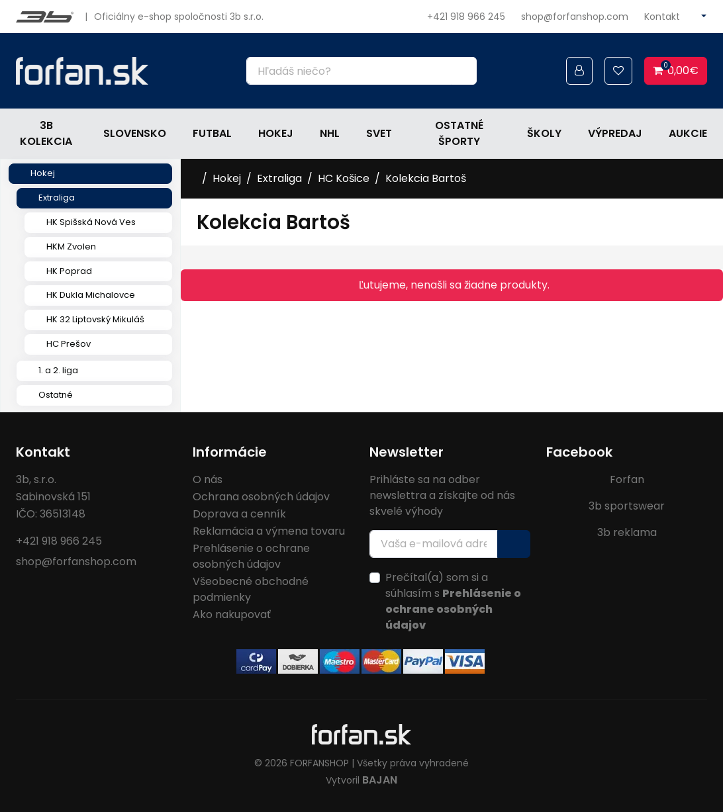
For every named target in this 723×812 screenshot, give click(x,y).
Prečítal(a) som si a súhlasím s (453, 601)
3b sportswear (627, 506)
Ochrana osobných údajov (261, 496)
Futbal (212, 133)
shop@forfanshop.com (574, 16)
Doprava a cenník (239, 513)
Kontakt (662, 16)
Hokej (275, 133)
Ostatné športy (459, 133)
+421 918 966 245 (466, 16)
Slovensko (134, 133)
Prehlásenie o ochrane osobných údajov (251, 556)
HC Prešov (68, 344)
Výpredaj (615, 133)
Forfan (627, 479)
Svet (379, 133)
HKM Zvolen (71, 246)
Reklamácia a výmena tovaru (269, 531)
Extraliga (56, 197)
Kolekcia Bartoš (425, 178)
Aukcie (688, 133)
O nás (207, 479)
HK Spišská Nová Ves (91, 222)
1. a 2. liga (58, 370)
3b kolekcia (46, 133)
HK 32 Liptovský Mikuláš (95, 319)
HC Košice (343, 178)
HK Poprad (69, 271)
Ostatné (55, 394)
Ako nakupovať (232, 614)
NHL (330, 133)
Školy (544, 133)
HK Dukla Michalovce (90, 295)
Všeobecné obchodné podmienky (251, 589)
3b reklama (627, 532)
